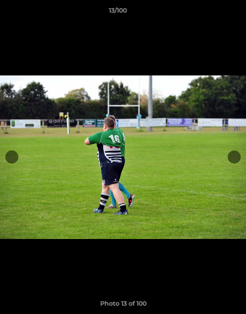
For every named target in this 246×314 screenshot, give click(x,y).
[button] (214, 13)
